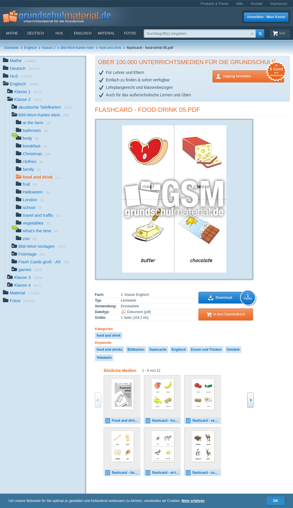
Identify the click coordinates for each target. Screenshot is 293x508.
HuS (59, 33)
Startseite (11, 48)
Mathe (12, 33)
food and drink (110, 48)
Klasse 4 (24, 285)
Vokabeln (104, 358)
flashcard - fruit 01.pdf (163, 420)
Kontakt (257, 4)
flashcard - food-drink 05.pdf (147, 109)
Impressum (278, 4)
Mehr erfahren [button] (193, 501)
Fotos (130, 33)
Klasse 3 (25, 277)
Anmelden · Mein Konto (266, 17)
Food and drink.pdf (123, 420)
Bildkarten (135, 350)
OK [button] (275, 501)
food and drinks (109, 350)
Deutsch (35, 33)
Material (106, 33)
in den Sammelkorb (229, 314)
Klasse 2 (48, 48)
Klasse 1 (24, 92)
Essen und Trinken (206, 350)
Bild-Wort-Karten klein (77, 48)
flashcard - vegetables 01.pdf (203, 420)
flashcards (157, 350)
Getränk (233, 350)
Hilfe (239, 4)
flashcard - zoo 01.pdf (203, 473)
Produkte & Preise (214, 4)
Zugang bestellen (253, 75)
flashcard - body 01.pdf (123, 473)
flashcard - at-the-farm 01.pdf (163, 473)
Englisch (82, 33)
